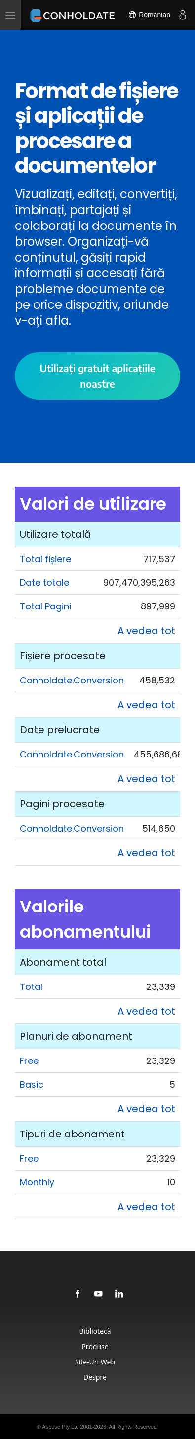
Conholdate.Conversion (72, 680)
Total (31, 987)
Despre (95, 1377)
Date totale (44, 582)
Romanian (149, 14)
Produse (94, 1346)
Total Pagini (45, 606)
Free (29, 1061)
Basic (31, 1084)
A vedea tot (146, 631)
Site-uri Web (95, 1361)
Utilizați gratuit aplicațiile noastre (97, 376)
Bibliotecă (95, 1331)
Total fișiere (45, 559)
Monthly (37, 1182)
